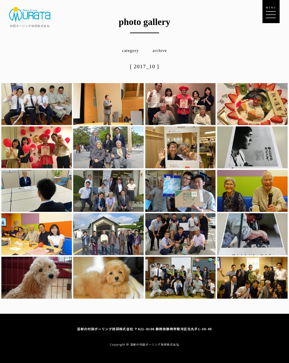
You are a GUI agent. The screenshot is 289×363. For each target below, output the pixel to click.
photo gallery (144, 22)
